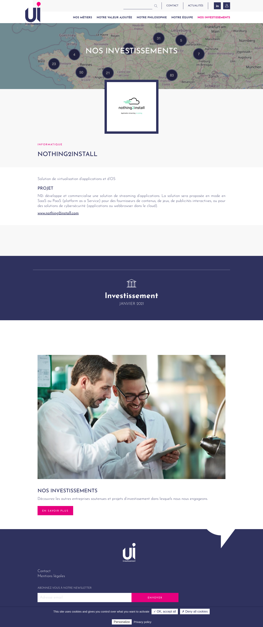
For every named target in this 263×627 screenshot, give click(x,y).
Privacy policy (143, 622)
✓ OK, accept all (164, 611)
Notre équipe (182, 17)
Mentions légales (51, 576)
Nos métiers (82, 17)
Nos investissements (214, 17)
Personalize (122, 622)
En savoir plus (55, 511)
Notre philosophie (152, 17)
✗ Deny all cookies (195, 611)
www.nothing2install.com (58, 213)
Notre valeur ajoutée (114, 17)
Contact (44, 571)
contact (172, 5)
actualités (195, 5)
